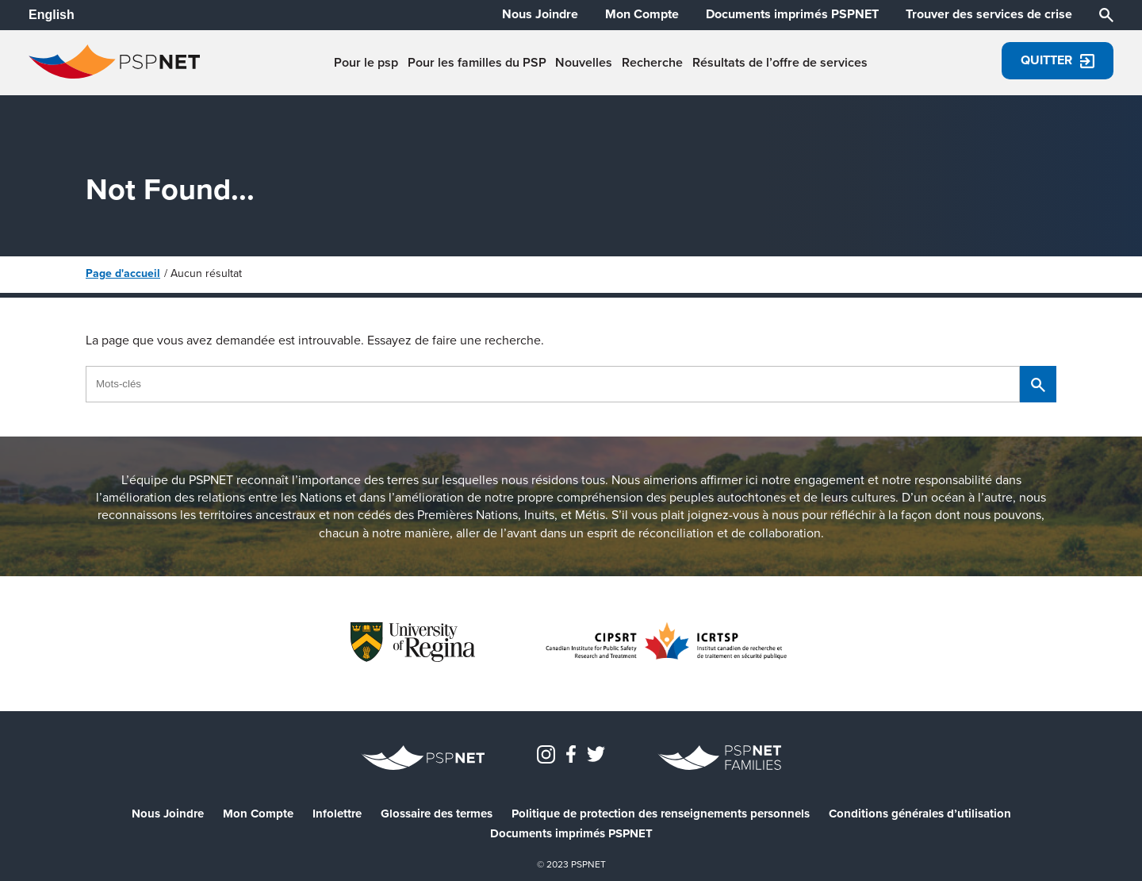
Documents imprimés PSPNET (792, 14)
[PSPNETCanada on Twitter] (596, 753)
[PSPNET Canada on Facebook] (571, 753)
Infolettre (337, 814)
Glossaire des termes (436, 814)
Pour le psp (366, 62)
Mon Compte (642, 14)
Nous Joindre (540, 14)
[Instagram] (546, 753)
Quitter (1057, 60)
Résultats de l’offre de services (780, 62)
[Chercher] (1106, 14)
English (52, 14)
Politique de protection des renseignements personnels (661, 814)
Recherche (652, 62)
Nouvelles (583, 62)
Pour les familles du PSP (477, 62)
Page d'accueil (123, 273)
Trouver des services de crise (989, 14)
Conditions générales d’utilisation (920, 814)
